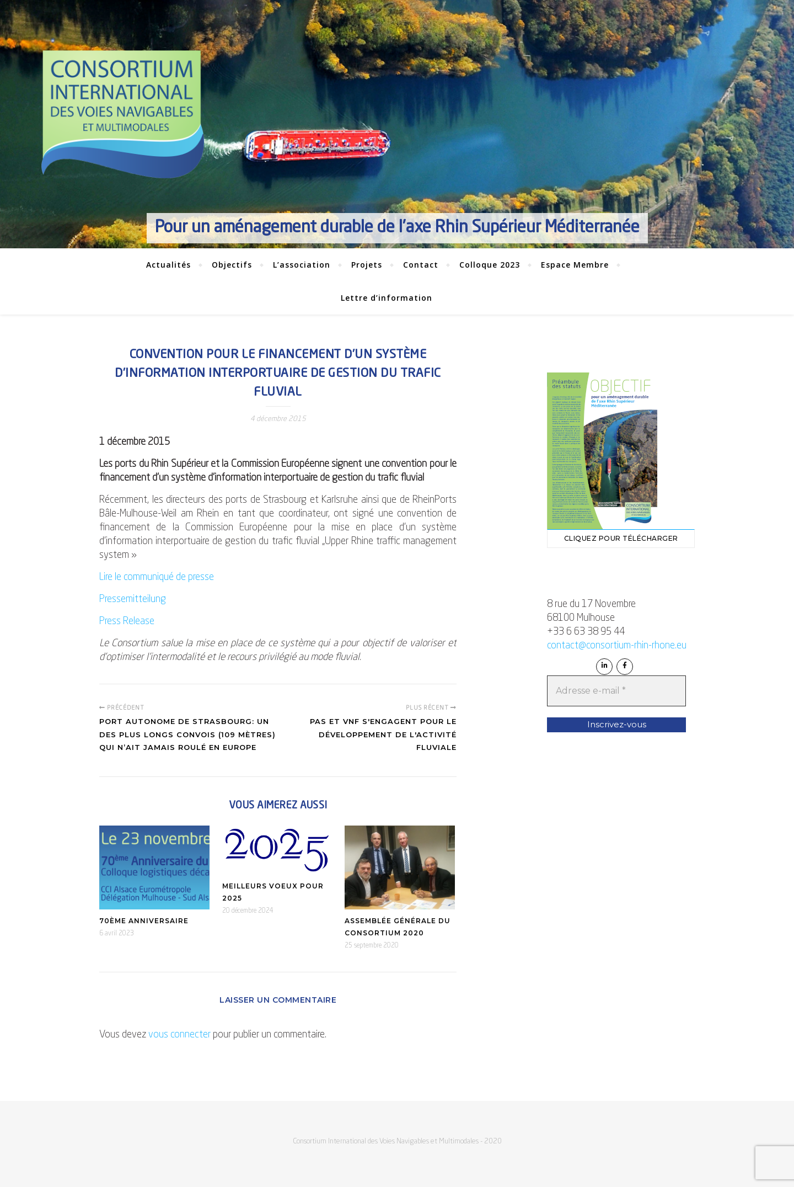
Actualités (168, 264)
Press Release (126, 621)
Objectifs (232, 264)
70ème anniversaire (144, 921)
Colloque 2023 (489, 264)
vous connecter (179, 1035)
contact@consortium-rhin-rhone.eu (616, 646)
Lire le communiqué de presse (156, 577)
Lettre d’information (386, 297)
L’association (301, 264)
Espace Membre (575, 264)
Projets (366, 264)
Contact (420, 264)
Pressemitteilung (132, 599)
